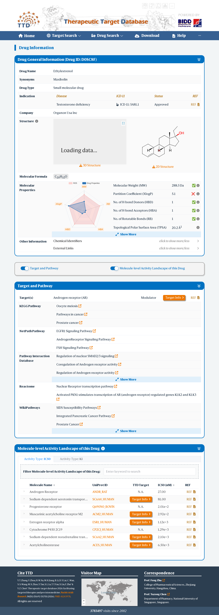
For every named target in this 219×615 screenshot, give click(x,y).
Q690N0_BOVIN (103, 506)
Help (179, 35)
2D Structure (163, 166)
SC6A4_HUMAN (103, 499)
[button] (127, 241)
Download (147, 35)
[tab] (36, 459)
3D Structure (90, 165)
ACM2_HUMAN (102, 514)
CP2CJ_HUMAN (102, 529)
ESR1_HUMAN (102, 522)
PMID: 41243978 (62, 596)
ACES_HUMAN (102, 545)
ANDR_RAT (99, 492)
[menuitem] (26, 35)
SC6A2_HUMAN (103, 537)
